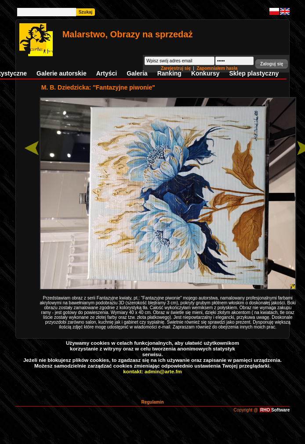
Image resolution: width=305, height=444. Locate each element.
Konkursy (205, 73)
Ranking (169, 73)
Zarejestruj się (176, 68)
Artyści (106, 73)
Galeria (137, 73)
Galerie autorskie (61, 73)
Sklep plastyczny (254, 73)
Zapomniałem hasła (216, 68)
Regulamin (152, 402)
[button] (271, 64)
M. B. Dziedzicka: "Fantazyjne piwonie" (98, 87)
